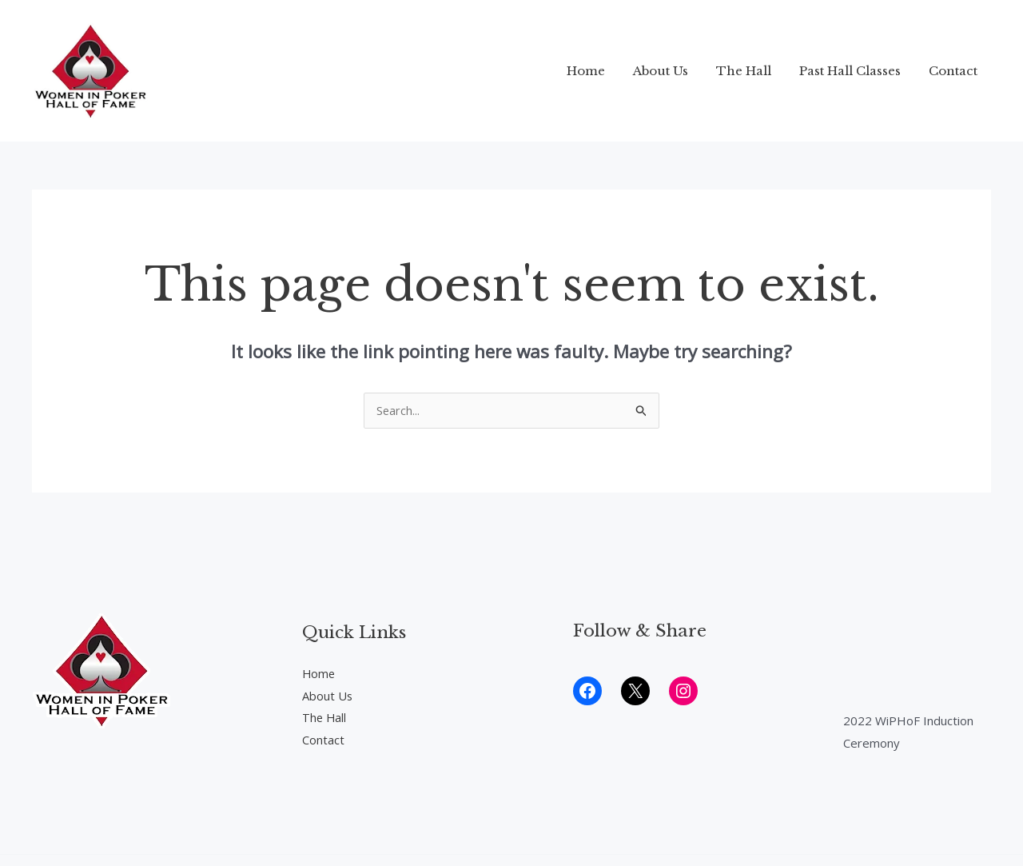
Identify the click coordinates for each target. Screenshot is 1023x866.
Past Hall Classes (855, 70)
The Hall (753, 70)
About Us (674, 70)
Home (603, 70)
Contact (954, 70)
